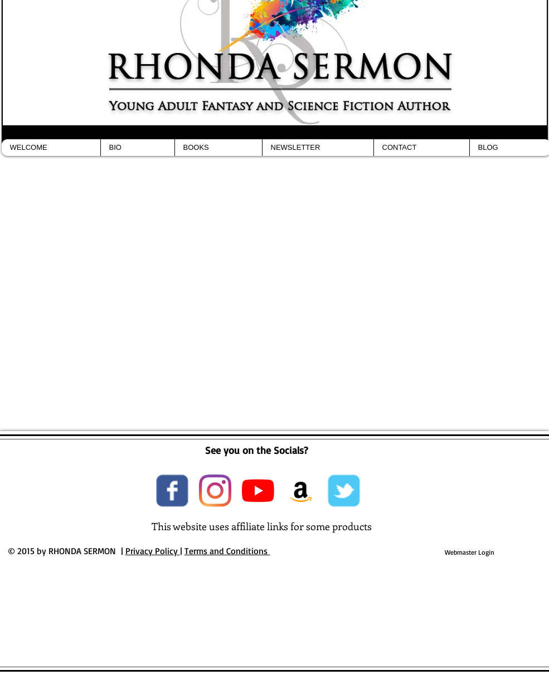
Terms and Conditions (227, 550)
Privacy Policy (152, 550)
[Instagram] (215, 491)
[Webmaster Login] (470, 552)
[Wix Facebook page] (172, 491)
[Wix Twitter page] (344, 491)
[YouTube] (258, 491)
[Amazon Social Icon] (301, 491)
